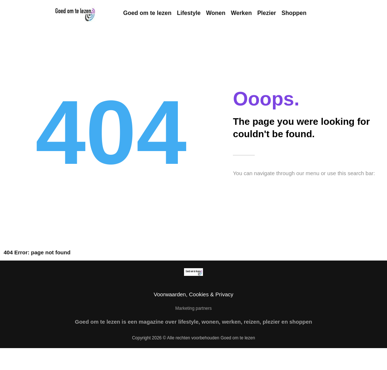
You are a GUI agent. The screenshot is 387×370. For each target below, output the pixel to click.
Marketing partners (193, 308)
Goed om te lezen (147, 13)
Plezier (266, 13)
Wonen (215, 13)
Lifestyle (188, 13)
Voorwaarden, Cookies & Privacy (193, 294)
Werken (241, 13)
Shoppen (294, 13)
